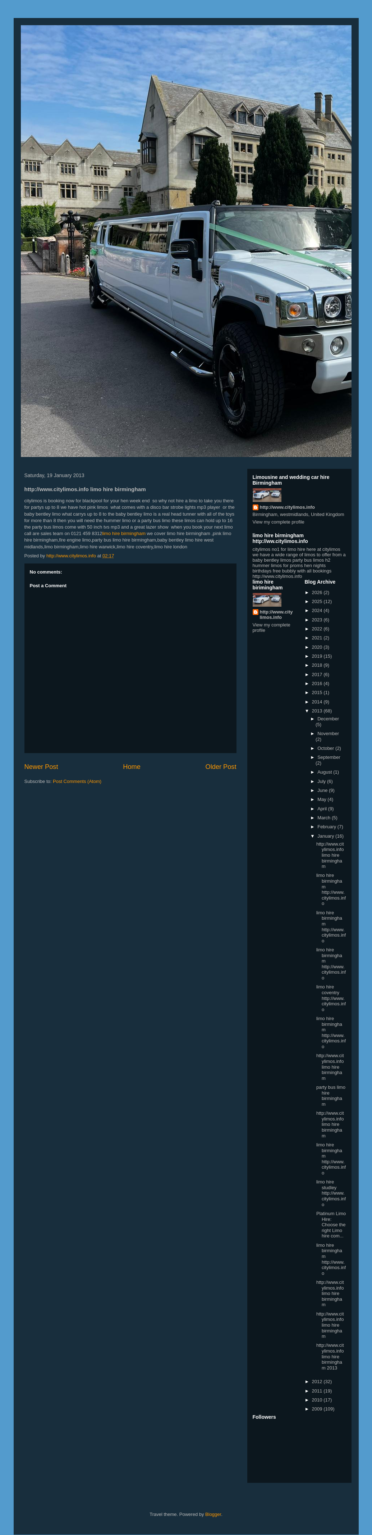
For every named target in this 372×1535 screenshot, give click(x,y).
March (324, 817)
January (326, 836)
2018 (318, 665)
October (326, 748)
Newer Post (41, 766)
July (322, 781)
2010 (318, 1400)
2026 (318, 592)
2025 (318, 601)
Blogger (213, 1514)
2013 (318, 711)
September (328, 757)
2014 (318, 702)
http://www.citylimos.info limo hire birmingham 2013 (330, 1356)
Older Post (221, 766)
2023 (318, 619)
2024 (318, 610)
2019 (318, 656)
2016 (318, 683)
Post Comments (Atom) (77, 781)
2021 (318, 637)
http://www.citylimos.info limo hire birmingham (330, 855)
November (328, 733)
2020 (318, 647)
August (325, 772)
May (322, 799)
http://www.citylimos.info (287, 507)
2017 (318, 674)
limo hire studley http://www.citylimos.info (331, 1193)
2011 (318, 1391)
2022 (318, 628)
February (327, 826)
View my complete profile (278, 522)
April (322, 808)
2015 (318, 692)
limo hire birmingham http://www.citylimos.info (331, 889)
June (323, 790)
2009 (318, 1409)
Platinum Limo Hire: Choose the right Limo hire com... (331, 1225)
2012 (318, 1381)
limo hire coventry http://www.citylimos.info (331, 998)
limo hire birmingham (124, 533)
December (328, 718)
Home (132, 766)
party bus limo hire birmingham (330, 1096)
